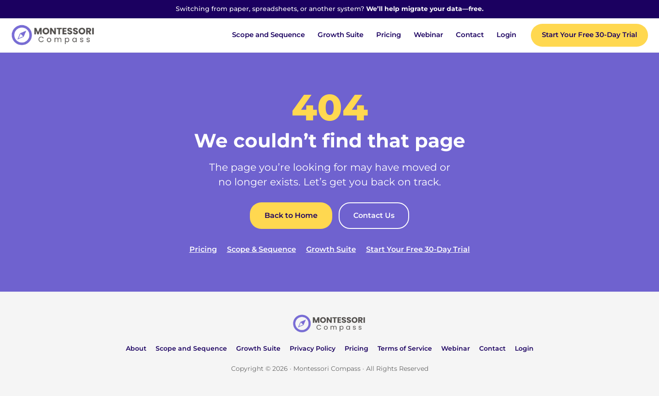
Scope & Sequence (261, 249)
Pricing (388, 35)
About (136, 348)
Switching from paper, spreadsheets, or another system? (330, 8)
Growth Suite (340, 35)
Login (506, 35)
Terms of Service (405, 348)
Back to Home (291, 215)
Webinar (428, 35)
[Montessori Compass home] (329, 323)
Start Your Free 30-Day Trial (589, 35)
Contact (470, 35)
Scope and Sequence (268, 35)
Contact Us (373, 215)
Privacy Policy (312, 348)
